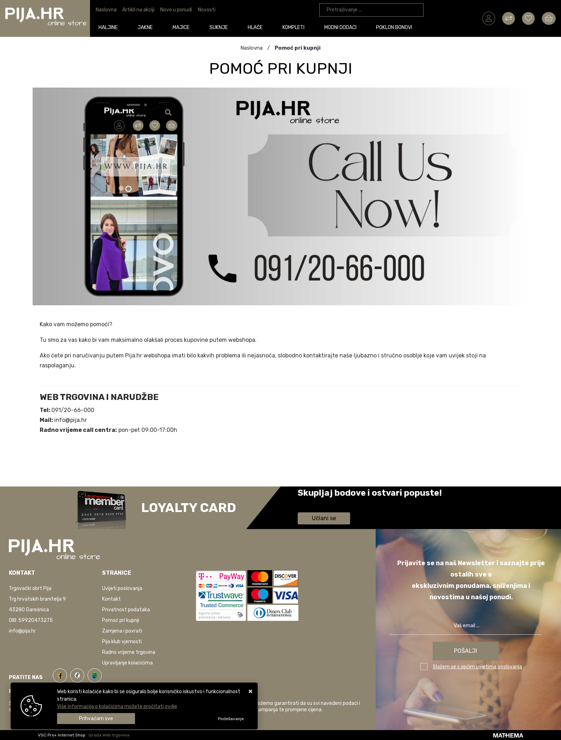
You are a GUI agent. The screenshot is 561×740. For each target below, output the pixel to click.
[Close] (96, 718)
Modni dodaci (341, 27)
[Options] (230, 719)
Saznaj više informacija (324, 503)
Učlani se (324, 518)
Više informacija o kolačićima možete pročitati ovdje (117, 706)
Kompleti (294, 27)
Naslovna (106, 10)
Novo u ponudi (176, 10)
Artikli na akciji (138, 10)
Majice (182, 27)
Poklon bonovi (395, 27)
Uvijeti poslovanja (122, 588)
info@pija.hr (22, 631)
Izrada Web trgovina (109, 735)
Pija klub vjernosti (122, 642)
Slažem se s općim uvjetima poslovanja (477, 667)
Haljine (109, 27)
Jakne (146, 27)
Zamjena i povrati (122, 631)
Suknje (220, 27)
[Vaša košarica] (549, 18)
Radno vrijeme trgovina (128, 652)
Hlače (256, 27)
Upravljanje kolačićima (127, 663)
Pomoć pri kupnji (120, 620)
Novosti (206, 10)
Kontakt (111, 599)
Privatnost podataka (126, 610)
